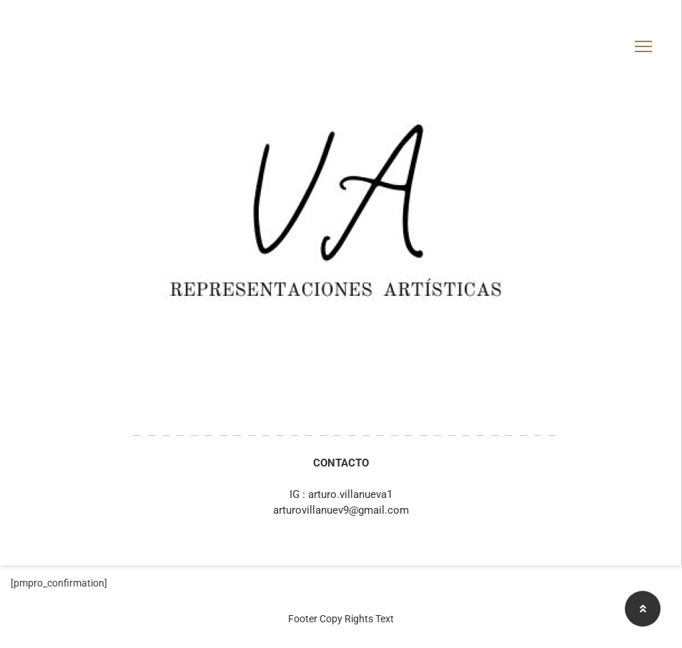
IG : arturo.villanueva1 (341, 494)
